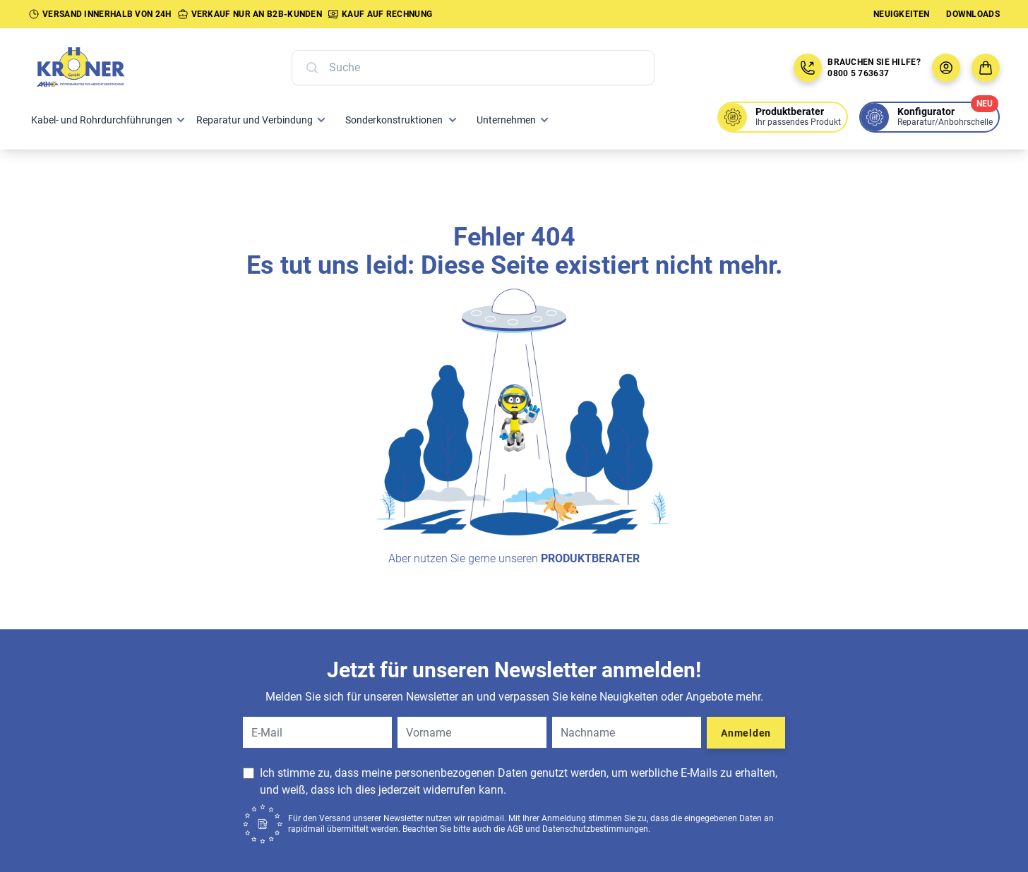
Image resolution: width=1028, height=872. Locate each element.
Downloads (973, 14)
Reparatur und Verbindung (254, 120)
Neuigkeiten (901, 14)
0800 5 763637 (858, 73)
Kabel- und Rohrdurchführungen (101, 120)
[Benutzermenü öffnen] (946, 68)
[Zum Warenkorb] (986, 68)
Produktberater (590, 558)
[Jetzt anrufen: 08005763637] (808, 68)
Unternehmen (506, 120)
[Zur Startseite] (96, 68)
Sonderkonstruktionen (394, 120)
